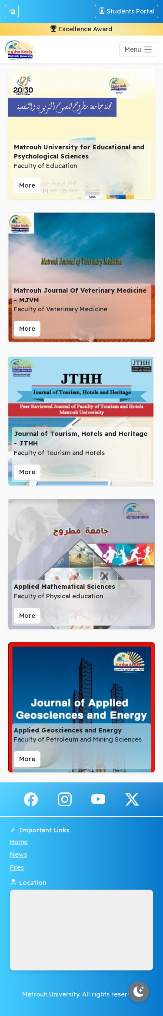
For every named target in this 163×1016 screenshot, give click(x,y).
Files (17, 867)
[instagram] (65, 798)
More (27, 185)
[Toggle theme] (138, 991)
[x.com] (132, 798)
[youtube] (98, 798)
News (18, 854)
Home (19, 842)
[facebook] (31, 798)
